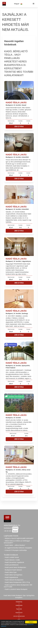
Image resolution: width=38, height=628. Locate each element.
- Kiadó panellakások (11, 565)
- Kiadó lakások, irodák (12, 560)
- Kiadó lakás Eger (10, 572)
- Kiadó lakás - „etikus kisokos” (14, 545)
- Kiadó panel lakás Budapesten (15, 567)
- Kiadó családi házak (11, 557)
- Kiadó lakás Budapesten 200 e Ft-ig (17, 582)
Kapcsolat (19, 609)
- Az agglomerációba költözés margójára (18, 548)
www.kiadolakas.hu (12, 525)
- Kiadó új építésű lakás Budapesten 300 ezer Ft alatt (18, 586)
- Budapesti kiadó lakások (13, 570)
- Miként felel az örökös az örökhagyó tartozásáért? (17, 542)
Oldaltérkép (19, 602)
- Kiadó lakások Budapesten (13, 580)
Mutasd (15, 528)
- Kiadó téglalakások (11, 577)
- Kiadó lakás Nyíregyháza (13, 575)
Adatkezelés (19, 605)
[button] (18, 4)
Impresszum (19, 612)
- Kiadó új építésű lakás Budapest (15, 589)
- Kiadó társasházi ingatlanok (14, 562)
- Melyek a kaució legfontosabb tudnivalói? (19, 538)
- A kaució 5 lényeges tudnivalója (15, 550)
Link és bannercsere (19, 616)
